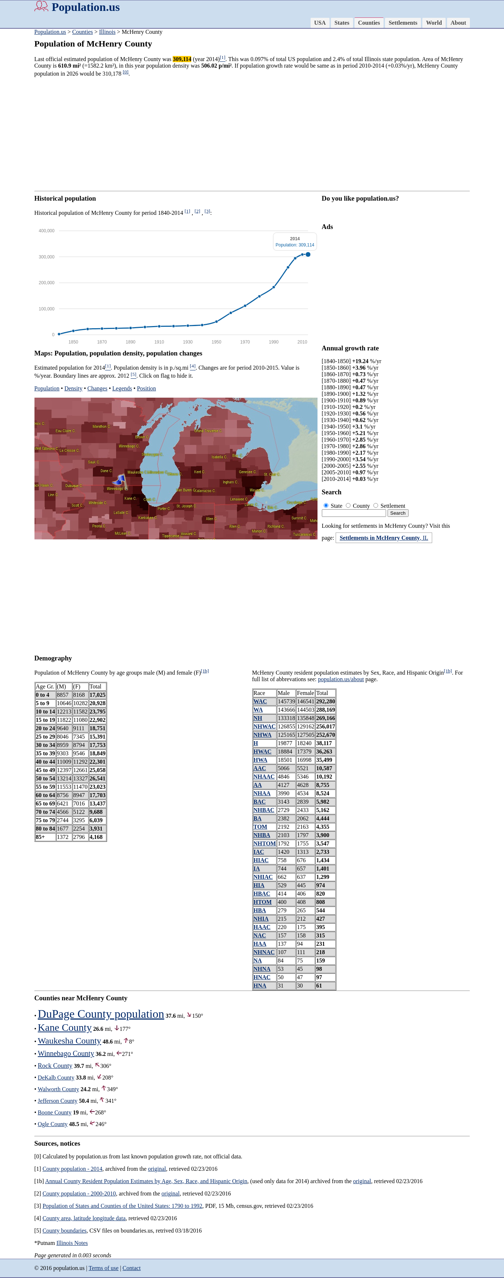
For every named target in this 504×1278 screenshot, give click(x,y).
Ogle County (52, 1124)
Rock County (55, 1065)
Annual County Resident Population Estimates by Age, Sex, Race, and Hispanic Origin (146, 1181)
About (458, 23)
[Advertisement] (252, 134)
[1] (187, 211)
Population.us (86, 6)
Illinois (107, 32)
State (334, 506)
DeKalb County (56, 1077)
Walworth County (58, 1089)
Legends (122, 388)
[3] (207, 211)
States (342, 23)
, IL (384, 538)
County (359, 506)
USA (320, 23)
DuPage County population (101, 1013)
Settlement (389, 506)
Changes (97, 388)
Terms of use (103, 1268)
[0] (125, 72)
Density (73, 388)
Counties (369, 23)
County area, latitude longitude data (84, 1218)
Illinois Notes (72, 1243)
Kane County (65, 1027)
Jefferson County (57, 1101)
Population (47, 388)
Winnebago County (66, 1053)
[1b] (205, 671)
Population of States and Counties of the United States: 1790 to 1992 (122, 1206)
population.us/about (341, 679)
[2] (197, 211)
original (157, 1169)
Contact (132, 1268)
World (434, 23)
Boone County (54, 1112)
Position (146, 388)
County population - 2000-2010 (79, 1193)
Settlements (403, 23)
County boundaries (64, 1230)
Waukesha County (69, 1040)
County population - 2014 (72, 1169)
